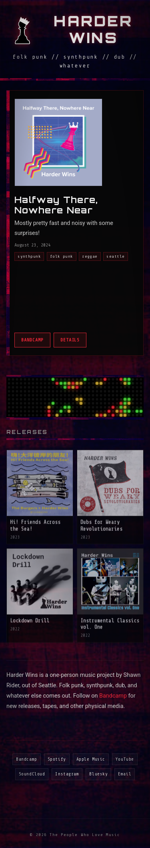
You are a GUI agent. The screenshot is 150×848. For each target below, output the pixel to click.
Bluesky (98, 774)
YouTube (125, 759)
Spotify (57, 759)
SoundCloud (32, 774)
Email (124, 774)
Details (70, 340)
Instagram (67, 774)
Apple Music (90, 759)
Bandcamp (32, 340)
